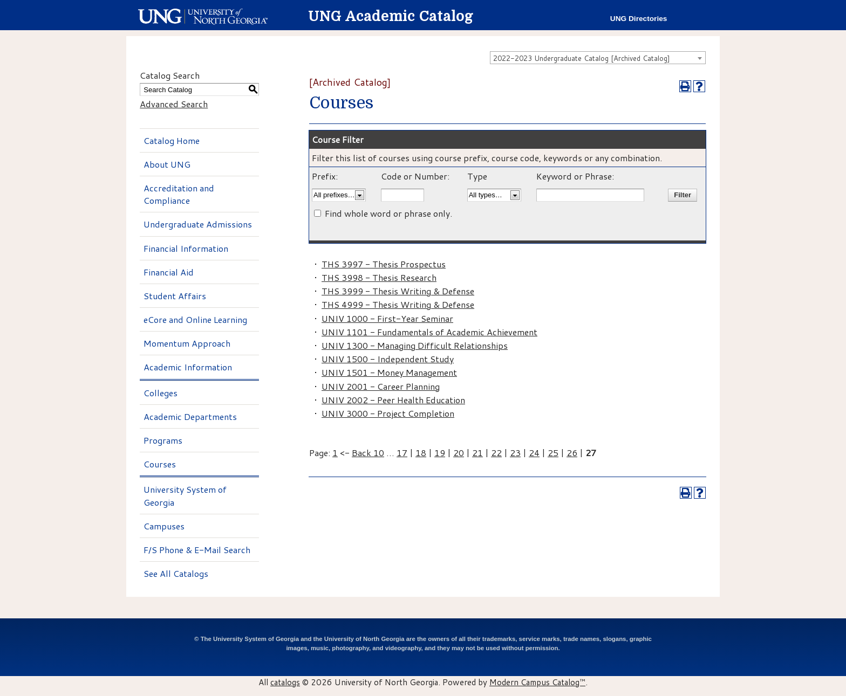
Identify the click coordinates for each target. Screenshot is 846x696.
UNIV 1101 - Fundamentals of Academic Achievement (429, 332)
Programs (163, 440)
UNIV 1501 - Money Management (389, 372)
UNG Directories (638, 19)
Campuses (164, 526)
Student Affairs (175, 296)
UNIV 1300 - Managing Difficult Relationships (415, 345)
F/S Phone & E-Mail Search (197, 549)
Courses (160, 464)
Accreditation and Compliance (179, 194)
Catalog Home (172, 140)
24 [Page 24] (534, 452)
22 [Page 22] (496, 452)
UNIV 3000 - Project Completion (388, 413)
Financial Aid (169, 272)
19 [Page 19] (439, 452)
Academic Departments (190, 416)
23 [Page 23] (515, 452)
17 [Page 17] (402, 452)
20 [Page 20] (458, 452)
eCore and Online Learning (195, 319)
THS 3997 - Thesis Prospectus (384, 264)
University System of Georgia (185, 495)
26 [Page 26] (572, 452)
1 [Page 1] (335, 452)
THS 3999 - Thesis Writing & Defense (398, 291)
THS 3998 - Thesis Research (379, 277)
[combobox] (598, 57)
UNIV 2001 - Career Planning (381, 386)
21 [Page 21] (477, 452)
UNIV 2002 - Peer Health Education (393, 400)
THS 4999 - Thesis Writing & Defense (398, 304)
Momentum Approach (187, 343)
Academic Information (188, 367)
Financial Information (186, 248)
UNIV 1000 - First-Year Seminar (387, 318)
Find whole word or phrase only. (388, 213)
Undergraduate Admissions (198, 224)
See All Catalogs (176, 573)
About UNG (167, 164)
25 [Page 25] (553, 452)
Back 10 (368, 452)
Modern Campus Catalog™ (537, 682)
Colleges (161, 393)
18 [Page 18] (420, 452)
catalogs (285, 682)
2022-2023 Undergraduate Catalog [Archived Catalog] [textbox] (581, 58)
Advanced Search (174, 104)
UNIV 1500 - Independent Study (388, 359)
